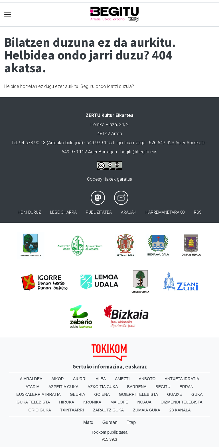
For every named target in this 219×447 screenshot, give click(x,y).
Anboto (147, 378)
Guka (197, 394)
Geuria (77, 394)
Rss (198, 212)
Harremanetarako (165, 212)
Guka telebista (33, 402)
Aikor (57, 378)
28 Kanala (180, 410)
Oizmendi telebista (181, 402)
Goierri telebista (138, 394)
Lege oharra (63, 212)
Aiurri (79, 378)
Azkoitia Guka (103, 386)
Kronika (92, 402)
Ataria (33, 386)
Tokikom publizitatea (109, 432)
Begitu (162, 386)
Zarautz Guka (108, 410)
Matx (88, 422)
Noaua (144, 402)
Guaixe (174, 394)
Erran (186, 386)
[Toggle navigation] (8, 15)
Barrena (137, 386)
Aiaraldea (31, 378)
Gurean (109, 422)
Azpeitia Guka (63, 386)
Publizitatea (99, 212)
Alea (101, 378)
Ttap (131, 422)
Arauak (128, 212)
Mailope (119, 402)
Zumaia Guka (146, 410)
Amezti (122, 378)
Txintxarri (72, 410)
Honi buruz (29, 212)
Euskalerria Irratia (38, 394)
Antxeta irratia (182, 378)
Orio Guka (39, 410)
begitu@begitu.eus (138, 152)
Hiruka (66, 402)
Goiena (102, 394)
